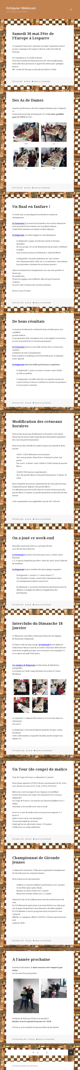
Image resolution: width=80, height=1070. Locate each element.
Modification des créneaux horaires (37, 423)
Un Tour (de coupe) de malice (39, 769)
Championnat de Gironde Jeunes (36, 860)
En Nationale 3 (19, 223)
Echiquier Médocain (21, 8)
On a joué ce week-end (33, 537)
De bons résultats (28, 321)
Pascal (28, 81)
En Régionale (18, 235)
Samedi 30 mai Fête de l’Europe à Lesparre (33, 35)
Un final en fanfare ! (31, 206)
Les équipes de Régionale (23, 665)
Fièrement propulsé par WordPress (25, 1066)
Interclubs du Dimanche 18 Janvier (37, 625)
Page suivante (71, 1052)
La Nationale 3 (18, 554)
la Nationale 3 (45, 644)
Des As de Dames (27, 100)
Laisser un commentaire (42, 81)
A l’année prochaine (31, 959)
